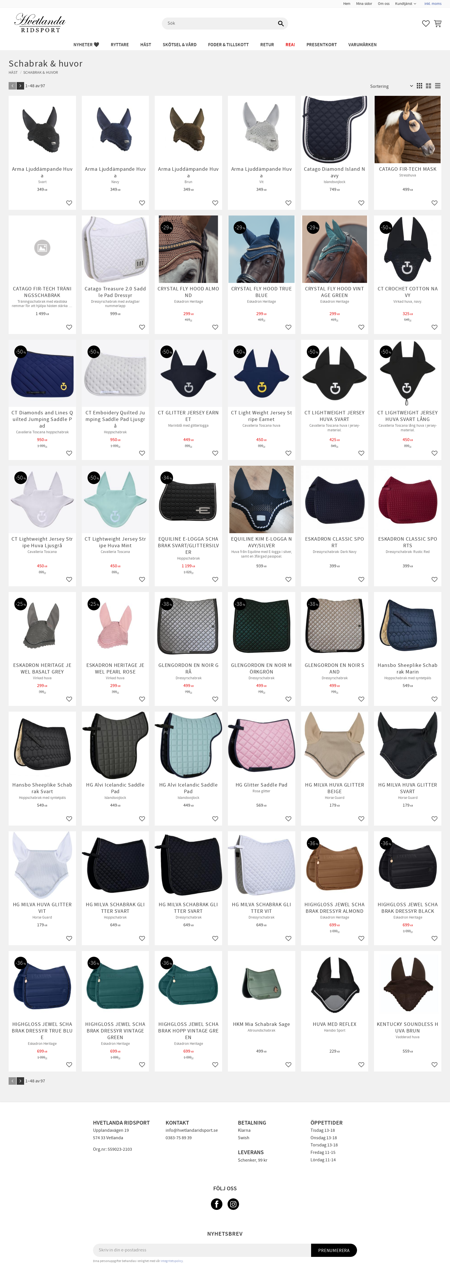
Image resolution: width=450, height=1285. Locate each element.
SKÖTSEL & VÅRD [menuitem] (180, 45)
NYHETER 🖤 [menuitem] (86, 45)
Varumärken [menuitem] (362, 45)
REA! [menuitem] (290, 45)
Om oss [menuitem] (383, 3)
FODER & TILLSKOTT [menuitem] (228, 45)
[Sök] (281, 24)
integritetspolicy (172, 1261)
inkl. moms (432, 3)
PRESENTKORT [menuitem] (322, 45)
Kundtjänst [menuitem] (403, 3)
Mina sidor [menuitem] (364, 3)
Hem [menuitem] (346, 3)
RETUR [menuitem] (267, 45)
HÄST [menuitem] (145, 45)
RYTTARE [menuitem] (120, 45)
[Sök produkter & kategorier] (225, 24)
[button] (426, 23)
